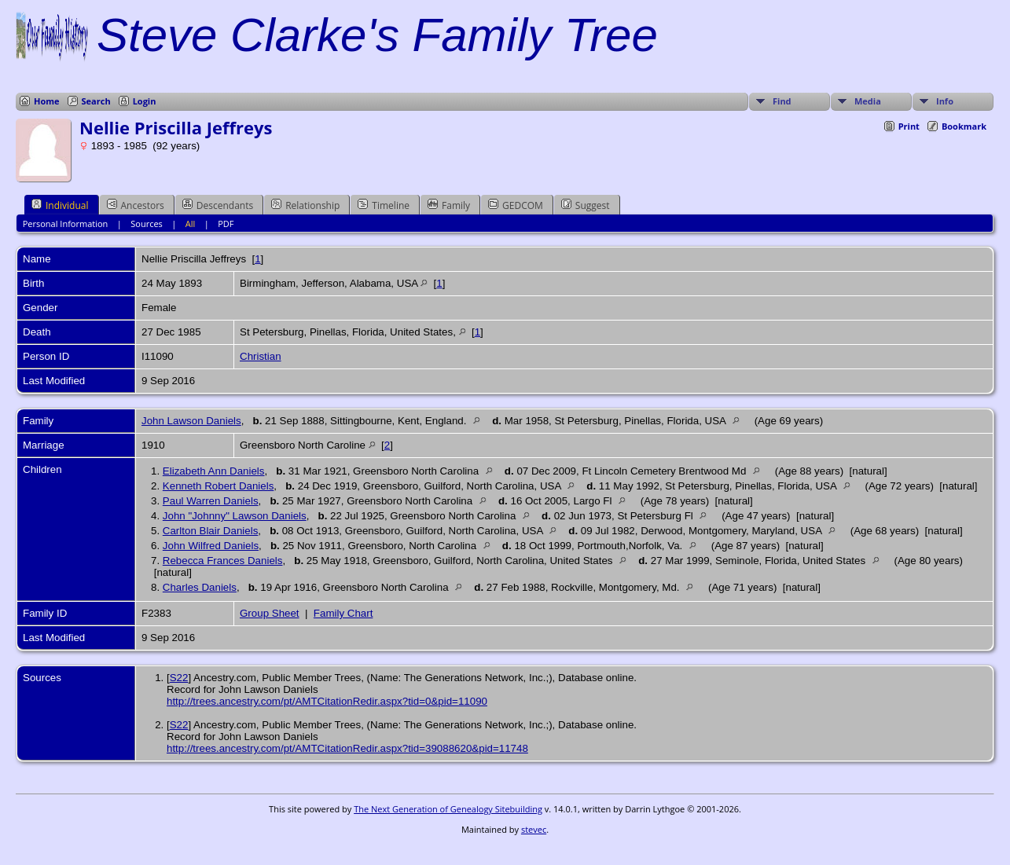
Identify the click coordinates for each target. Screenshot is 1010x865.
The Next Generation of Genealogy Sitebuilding (448, 809)
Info (944, 101)
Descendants (217, 205)
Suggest (585, 205)
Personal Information (65, 223)
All (190, 223)
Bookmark (964, 126)
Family (449, 205)
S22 (179, 678)
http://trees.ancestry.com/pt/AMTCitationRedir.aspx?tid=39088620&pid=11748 (347, 748)
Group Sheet (269, 613)
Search (96, 101)
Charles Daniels (200, 587)
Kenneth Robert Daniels (218, 486)
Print (909, 126)
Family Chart (343, 613)
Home (47, 101)
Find (782, 101)
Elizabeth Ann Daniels (214, 471)
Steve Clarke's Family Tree (377, 35)
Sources (146, 223)
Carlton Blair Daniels (210, 531)
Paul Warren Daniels (211, 501)
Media (867, 101)
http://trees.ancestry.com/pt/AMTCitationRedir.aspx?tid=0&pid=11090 (327, 701)
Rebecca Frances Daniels (223, 560)
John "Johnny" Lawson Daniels (235, 516)
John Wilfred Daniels (211, 546)
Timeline (384, 205)
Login (144, 101)
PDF (225, 223)
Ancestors (135, 205)
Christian (260, 356)
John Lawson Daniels (191, 421)
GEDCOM (515, 205)
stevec (533, 829)
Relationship (305, 205)
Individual (60, 205)
